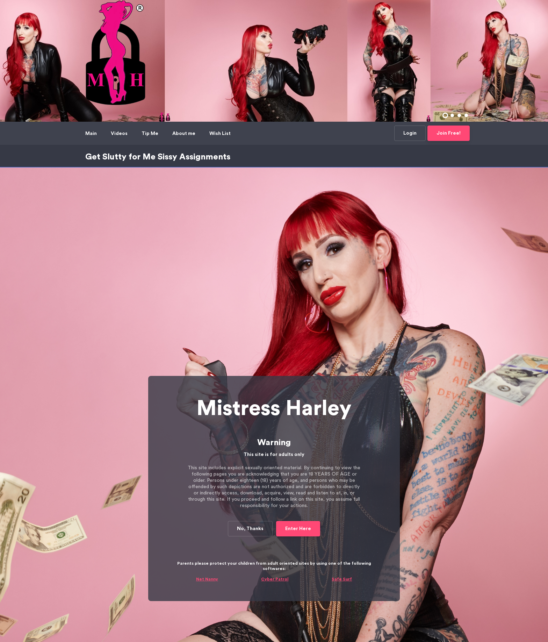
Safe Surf (342, 411)
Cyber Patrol (274, 411)
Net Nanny (207, 411)
